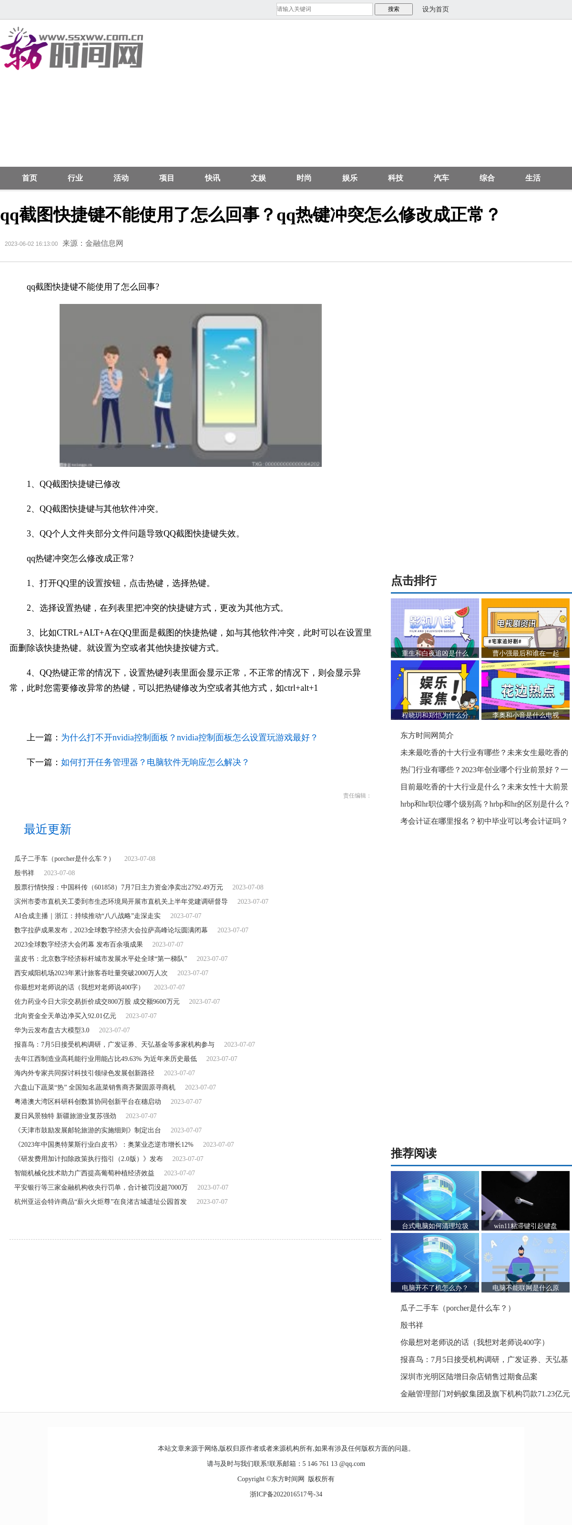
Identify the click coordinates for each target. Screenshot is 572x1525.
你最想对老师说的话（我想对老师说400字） (79, 987)
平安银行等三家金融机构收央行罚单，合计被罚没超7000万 (101, 1187)
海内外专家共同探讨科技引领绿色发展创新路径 (84, 1073)
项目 (166, 178)
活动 (121, 178)
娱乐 (350, 178)
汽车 (441, 178)
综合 (487, 178)
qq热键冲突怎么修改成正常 (155, 712)
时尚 (304, 178)
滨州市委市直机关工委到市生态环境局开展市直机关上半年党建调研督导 (121, 901)
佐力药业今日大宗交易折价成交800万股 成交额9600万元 (97, 1001)
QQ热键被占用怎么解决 (221, 712)
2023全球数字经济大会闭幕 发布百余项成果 (78, 944)
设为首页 (435, 9)
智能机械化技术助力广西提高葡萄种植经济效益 (84, 1173)
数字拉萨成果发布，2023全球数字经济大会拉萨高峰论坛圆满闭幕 (111, 930)
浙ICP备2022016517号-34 (286, 1494)
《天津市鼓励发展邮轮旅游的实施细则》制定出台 (87, 1130)
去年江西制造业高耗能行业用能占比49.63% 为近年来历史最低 (105, 1058)
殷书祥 (24, 873)
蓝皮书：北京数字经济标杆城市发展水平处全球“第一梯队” (100, 958)
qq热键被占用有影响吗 (280, 712)
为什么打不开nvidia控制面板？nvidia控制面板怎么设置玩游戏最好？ (189, 737)
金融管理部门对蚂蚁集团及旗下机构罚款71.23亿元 (485, 1394)
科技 (395, 178)
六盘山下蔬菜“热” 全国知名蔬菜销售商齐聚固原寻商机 (94, 1087)
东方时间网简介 (427, 735)
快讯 (212, 178)
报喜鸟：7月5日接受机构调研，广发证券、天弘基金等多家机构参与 (114, 1044)
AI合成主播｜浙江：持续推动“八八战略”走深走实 (87, 915)
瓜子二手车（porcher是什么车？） (64, 858)
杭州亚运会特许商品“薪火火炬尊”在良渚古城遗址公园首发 (100, 1201)
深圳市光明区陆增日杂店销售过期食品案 (469, 1377)
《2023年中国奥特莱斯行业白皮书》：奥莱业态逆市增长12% (104, 1144)
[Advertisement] (327, 98)
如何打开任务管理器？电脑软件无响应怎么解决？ (155, 762)
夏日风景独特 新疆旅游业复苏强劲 (65, 1116)
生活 (533, 178)
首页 (29, 178)
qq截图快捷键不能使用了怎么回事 (77, 712)
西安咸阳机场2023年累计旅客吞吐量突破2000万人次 (91, 973)
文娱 (258, 178)
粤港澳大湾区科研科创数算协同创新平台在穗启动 (87, 1101)
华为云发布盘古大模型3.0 (52, 1030)
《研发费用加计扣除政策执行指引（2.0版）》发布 (88, 1158)
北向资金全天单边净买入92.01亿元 (65, 1016)
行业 (75, 178)
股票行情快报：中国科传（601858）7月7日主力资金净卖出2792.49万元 (118, 887)
